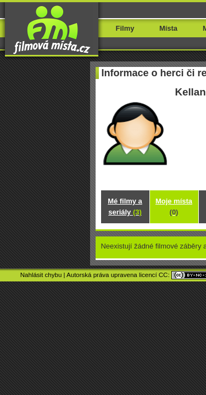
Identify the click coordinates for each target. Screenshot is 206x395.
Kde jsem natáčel (103, 237)
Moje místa (102, 223)
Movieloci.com (107, 324)
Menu (180, 26)
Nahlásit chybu (26, 311)
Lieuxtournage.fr (155, 324)
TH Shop (95, 337)
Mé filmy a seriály (103, 209)
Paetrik (123, 337)
